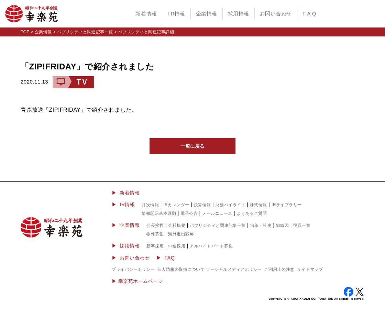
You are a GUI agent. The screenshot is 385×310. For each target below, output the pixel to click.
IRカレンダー (176, 204)
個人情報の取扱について (181, 269)
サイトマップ (310, 269)
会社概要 (176, 225)
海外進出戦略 (181, 234)
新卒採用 (155, 246)
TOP (25, 32)
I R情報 (176, 13)
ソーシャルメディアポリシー (234, 269)
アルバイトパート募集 (211, 246)
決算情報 (202, 204)
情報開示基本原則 (159, 213)
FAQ (170, 258)
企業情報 (206, 13)
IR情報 (127, 204)
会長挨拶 (155, 225)
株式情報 (258, 204)
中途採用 (176, 246)
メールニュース (217, 213)
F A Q (309, 13)
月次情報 (150, 204)
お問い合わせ (276, 13)
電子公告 (189, 213)
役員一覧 (301, 225)
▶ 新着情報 (126, 193)
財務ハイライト (231, 204)
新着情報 (146, 13)
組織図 (282, 225)
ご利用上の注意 (279, 269)
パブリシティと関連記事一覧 (85, 32)
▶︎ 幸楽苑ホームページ (137, 281)
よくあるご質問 (252, 213)
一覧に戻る (192, 146)
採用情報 (238, 13)
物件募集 (155, 234)
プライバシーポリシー (133, 269)
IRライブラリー (287, 204)
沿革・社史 (261, 225)
